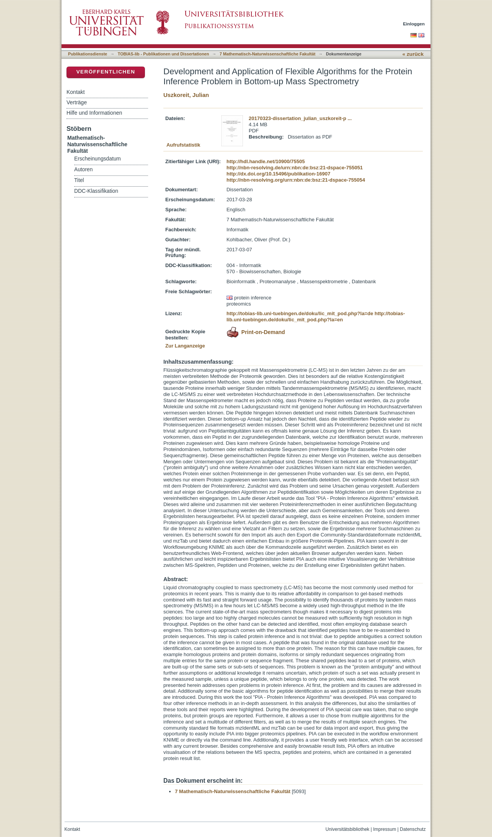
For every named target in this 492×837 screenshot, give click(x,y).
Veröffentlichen (105, 72)
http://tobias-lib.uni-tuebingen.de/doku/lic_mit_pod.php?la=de (299, 313)
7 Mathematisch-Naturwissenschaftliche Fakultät (267, 54)
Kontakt (75, 92)
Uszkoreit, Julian (186, 95)
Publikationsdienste (87, 54)
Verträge (76, 102)
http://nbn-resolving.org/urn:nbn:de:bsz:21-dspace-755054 (295, 180)
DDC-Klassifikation (96, 191)
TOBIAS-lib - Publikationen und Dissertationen (163, 54)
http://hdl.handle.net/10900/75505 (265, 161)
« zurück (413, 54)
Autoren (83, 169)
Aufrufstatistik (183, 145)
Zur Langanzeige (185, 346)
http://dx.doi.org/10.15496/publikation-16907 (278, 174)
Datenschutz (413, 829)
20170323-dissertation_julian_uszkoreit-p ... (300, 118)
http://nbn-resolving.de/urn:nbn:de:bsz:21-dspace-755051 (294, 167)
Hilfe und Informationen (94, 113)
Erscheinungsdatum (97, 159)
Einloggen (414, 23)
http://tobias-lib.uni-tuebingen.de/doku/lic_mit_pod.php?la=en (315, 316)
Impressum (384, 829)
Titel (79, 180)
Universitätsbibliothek (347, 829)
